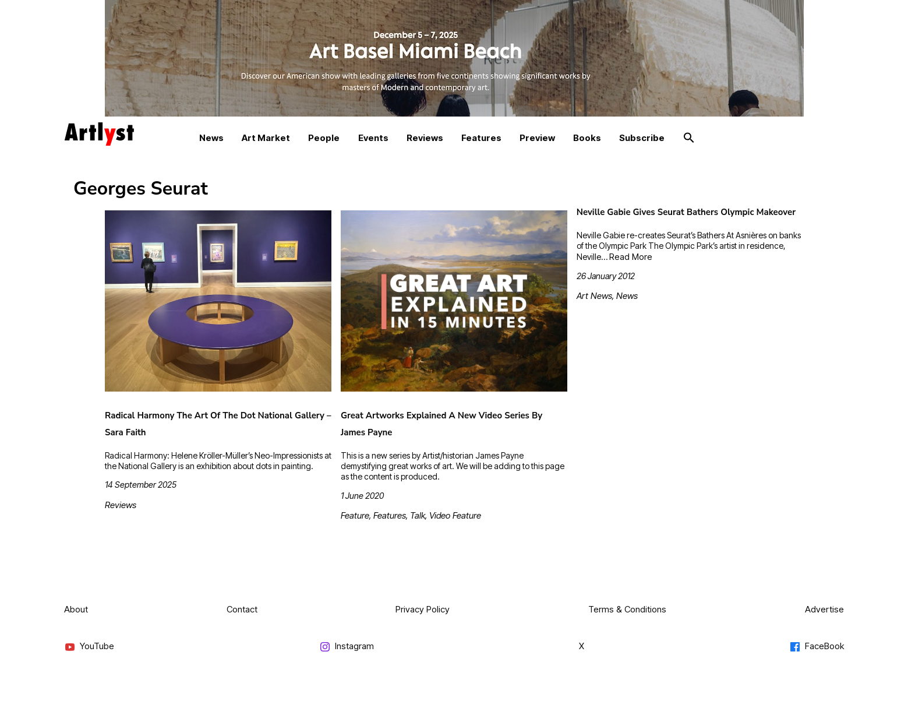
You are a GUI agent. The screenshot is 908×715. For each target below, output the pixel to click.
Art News (594, 295)
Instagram (346, 646)
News (211, 137)
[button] (689, 138)
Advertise (824, 609)
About (76, 609)
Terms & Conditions (627, 609)
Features (481, 137)
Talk (417, 515)
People (324, 137)
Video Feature (455, 515)
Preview (537, 137)
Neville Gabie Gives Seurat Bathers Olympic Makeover (686, 212)
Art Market (266, 137)
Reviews (425, 137)
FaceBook (816, 646)
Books (587, 137)
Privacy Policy (422, 609)
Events (373, 137)
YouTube (89, 646)
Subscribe (642, 137)
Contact (242, 609)
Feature (355, 515)
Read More (630, 256)
